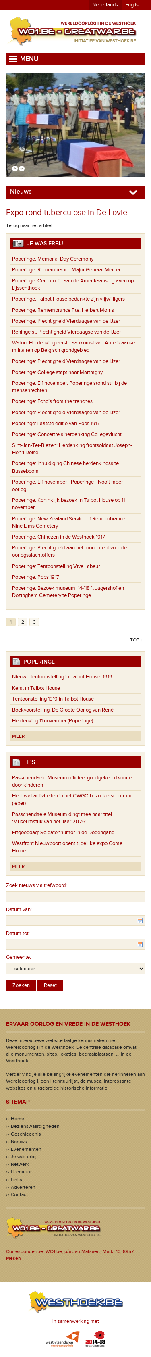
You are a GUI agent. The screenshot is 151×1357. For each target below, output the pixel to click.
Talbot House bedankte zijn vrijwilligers (68, 299)
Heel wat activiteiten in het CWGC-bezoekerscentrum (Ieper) (72, 799)
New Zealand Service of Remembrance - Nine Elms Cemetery (70, 522)
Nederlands (105, 5)
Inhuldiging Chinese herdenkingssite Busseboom (65, 467)
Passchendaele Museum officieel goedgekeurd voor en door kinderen (73, 781)
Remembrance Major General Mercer (66, 270)
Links (16, 1179)
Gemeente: (18, 957)
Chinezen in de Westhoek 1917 (58, 537)
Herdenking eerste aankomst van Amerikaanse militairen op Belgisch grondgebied (73, 346)
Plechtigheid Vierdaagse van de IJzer (66, 321)
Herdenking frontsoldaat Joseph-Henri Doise (72, 449)
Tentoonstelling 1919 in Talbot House (53, 699)
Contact (19, 1194)
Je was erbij (24, 1156)
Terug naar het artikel (29, 225)
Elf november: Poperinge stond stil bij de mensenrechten (69, 387)
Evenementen (26, 1149)
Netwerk (20, 1164)
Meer (18, 736)
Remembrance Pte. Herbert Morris (63, 310)
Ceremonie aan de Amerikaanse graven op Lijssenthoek (73, 284)
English (133, 5)
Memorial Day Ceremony (52, 259)
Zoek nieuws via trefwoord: (36, 885)
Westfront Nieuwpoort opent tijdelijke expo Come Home (67, 847)
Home (17, 1118)
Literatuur (21, 1172)
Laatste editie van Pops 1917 (56, 423)
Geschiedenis (26, 1134)
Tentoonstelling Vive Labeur (56, 566)
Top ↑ (136, 640)
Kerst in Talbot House (36, 688)
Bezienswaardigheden (35, 1126)
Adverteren (23, 1187)
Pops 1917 (35, 577)
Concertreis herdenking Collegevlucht (67, 434)
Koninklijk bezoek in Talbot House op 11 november (68, 504)
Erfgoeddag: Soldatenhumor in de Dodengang (63, 832)
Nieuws (19, 1141)
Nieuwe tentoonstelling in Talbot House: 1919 (62, 677)
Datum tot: (18, 933)
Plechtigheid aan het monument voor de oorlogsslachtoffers (69, 551)
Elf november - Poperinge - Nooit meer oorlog (67, 486)
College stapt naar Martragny (57, 372)
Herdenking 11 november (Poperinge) (52, 721)
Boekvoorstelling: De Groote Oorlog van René (63, 710)
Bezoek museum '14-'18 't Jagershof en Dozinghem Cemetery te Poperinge (68, 592)
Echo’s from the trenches (52, 401)
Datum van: (19, 909)
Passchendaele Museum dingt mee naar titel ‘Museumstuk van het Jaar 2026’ (62, 818)
